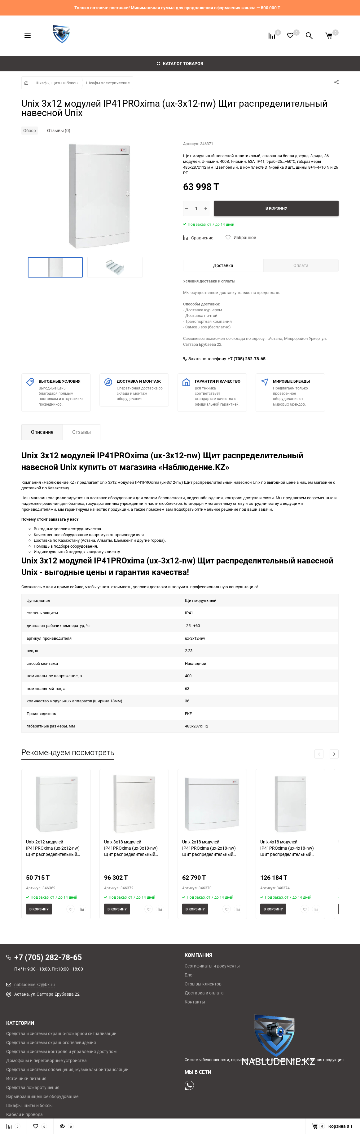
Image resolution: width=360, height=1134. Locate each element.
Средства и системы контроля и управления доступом (61, 1051)
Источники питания (26, 1078)
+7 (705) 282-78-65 (247, 359)
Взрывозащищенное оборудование (42, 1096)
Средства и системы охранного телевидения (51, 1042)
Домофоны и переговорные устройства (46, 1060)
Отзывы (81, 432)
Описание (42, 432)
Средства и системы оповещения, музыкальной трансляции (67, 1069)
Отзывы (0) (58, 130)
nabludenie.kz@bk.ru (34, 984)
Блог (189, 975)
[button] (334, 753)
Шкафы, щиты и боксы (57, 83)
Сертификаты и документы (212, 966)
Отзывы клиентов (203, 984)
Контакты (195, 1002)
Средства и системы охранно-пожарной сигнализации (61, 1033)
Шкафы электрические (108, 83)
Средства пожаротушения (32, 1087)
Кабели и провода (24, 1114)
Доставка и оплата (204, 993)
